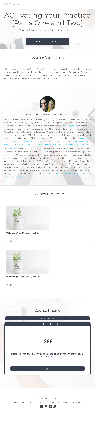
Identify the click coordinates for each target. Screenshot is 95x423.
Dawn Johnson (12, 148)
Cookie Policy (76, 408)
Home (15, 408)
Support (33, 408)
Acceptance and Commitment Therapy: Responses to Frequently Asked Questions (53, 144)
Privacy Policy (63, 408)
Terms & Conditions (47, 408)
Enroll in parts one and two (47, 41)
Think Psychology (70, 125)
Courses (23, 408)
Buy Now (47, 373)
